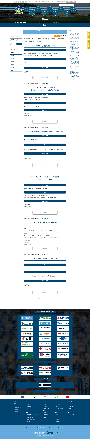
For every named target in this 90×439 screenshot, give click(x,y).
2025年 (12, 55)
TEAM (18, 36)
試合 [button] (32, 12)
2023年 (12, 61)
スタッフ (46, 404)
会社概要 (58, 404)
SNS (57, 417)
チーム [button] (49, 9)
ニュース (26, 9)
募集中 (24, 22)
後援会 (57, 421)
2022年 (12, 64)
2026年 (12, 52)
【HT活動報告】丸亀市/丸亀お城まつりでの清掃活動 (74, 53)
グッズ (57, 415)
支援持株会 (71, 408)
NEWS (21, 22)
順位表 (16, 409)
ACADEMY (13, 44)
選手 (45, 402)
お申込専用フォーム (45, 77)
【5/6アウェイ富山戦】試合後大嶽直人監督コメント (74, 34)
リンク (70, 417)
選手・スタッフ (47, 412)
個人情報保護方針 (72, 415)
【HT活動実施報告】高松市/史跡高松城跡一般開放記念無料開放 (74, 43)
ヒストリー (58, 406)
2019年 (12, 73)
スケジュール (46, 408)
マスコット (58, 419)
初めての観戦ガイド (31, 419)
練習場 (28, 422)
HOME (18, 22)
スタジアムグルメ (30, 417)
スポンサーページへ (45, 391)
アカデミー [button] (55, 12)
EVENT (12, 39)
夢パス (28, 408)
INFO (18, 33)
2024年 (12, 58)
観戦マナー (17, 411)
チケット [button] (38, 9)
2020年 (12, 70)
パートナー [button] (72, 9)
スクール (46, 417)
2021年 (12, 67)
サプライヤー (71, 404)
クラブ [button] (61, 9)
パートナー (71, 406)
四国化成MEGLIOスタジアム (32, 414)
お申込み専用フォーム (45, 121)
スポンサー (71, 402)
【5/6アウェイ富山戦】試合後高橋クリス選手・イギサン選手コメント (74, 38)
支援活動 (70, 409)
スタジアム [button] (44, 12)
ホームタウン (18, 40)
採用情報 (58, 409)
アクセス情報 (29, 415)
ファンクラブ (58, 414)
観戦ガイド (29, 421)
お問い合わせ (71, 414)
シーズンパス (29, 406)
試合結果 (46, 414)
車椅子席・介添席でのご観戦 (32, 409)
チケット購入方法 (30, 404)
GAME (12, 36)
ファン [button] (67, 12)
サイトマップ (71, 419)
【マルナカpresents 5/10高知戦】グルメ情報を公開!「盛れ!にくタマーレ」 (74, 72)
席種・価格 (29, 402)
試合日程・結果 (18, 407)
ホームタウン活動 (59, 408)
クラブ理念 (58, 402)
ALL (11, 33)
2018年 (12, 76)
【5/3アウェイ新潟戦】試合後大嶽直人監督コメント (74, 68)
